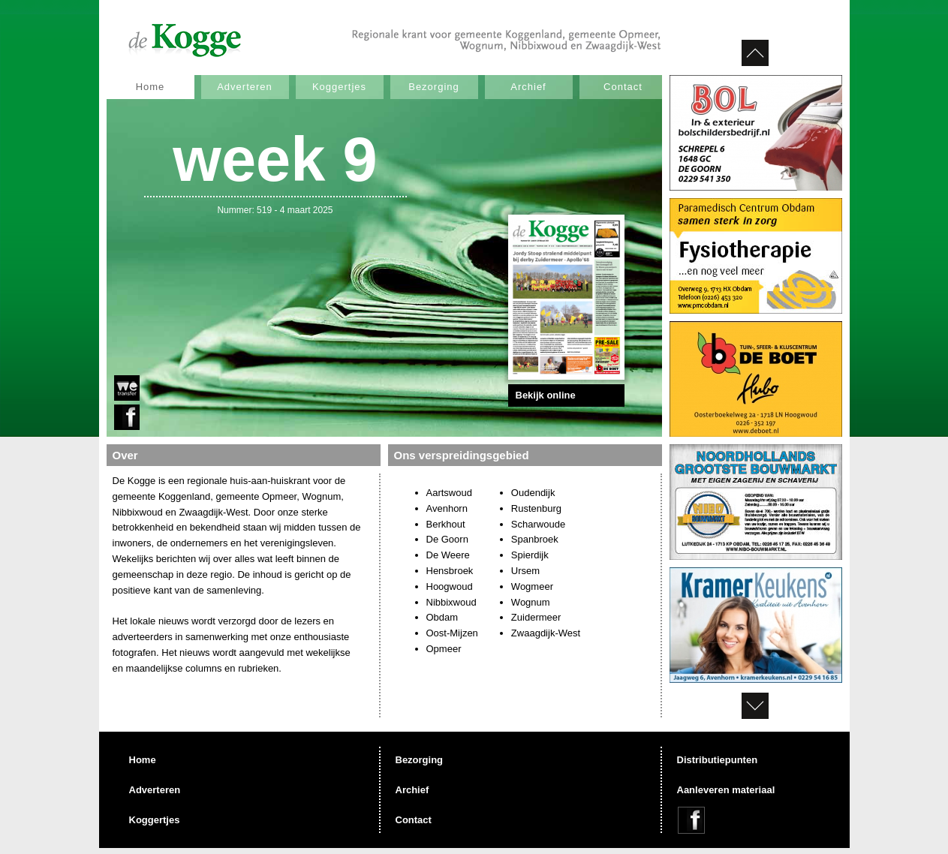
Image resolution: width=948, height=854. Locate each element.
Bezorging (433, 86)
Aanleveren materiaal (726, 789)
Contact (623, 86)
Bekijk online (546, 395)
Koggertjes (339, 86)
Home (150, 86)
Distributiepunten (717, 759)
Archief (528, 86)
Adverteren (244, 86)
